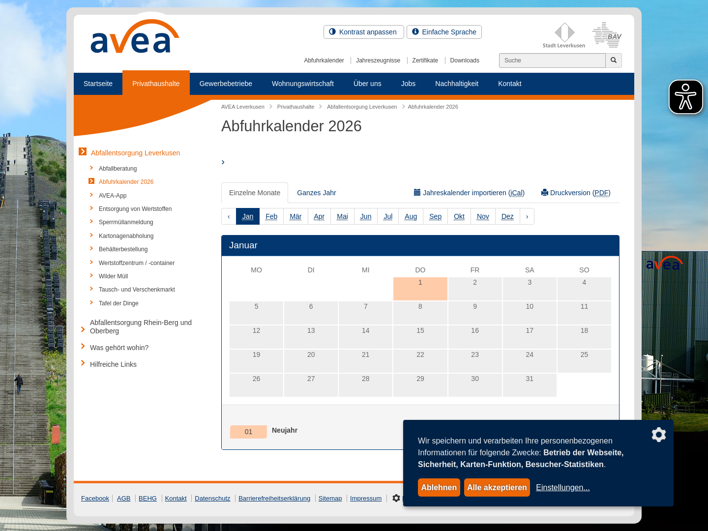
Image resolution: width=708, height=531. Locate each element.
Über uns (368, 84)
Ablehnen (439, 487)
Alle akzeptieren (497, 487)
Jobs (408, 84)
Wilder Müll (113, 276)
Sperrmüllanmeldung (126, 222)
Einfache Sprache (444, 32)
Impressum (366, 498)
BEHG (148, 498)
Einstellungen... (563, 487)
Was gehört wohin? (119, 348)
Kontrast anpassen (364, 32)
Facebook (95, 498)
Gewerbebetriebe (226, 84)
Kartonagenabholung (126, 236)
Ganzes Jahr (316, 193)
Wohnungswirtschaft (303, 84)
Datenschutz (212, 498)
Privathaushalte (156, 84)
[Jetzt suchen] (613, 60)
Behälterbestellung (123, 249)
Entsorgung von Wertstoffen (135, 209)
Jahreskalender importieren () (469, 193)
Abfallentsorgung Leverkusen (135, 153)
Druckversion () (576, 193)
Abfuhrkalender (324, 60)
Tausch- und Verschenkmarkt (137, 289)
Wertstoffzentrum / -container (137, 263)
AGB (123, 498)
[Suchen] (552, 60)
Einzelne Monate (254, 193)
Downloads (464, 60)
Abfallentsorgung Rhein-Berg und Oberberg (141, 327)
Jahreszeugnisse (378, 60)
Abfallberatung (118, 168)
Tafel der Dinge (119, 303)
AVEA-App (112, 195)
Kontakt (509, 84)
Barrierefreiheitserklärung (274, 498)
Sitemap (330, 498)
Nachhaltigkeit (456, 84)
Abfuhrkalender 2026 (126, 181)
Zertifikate (426, 60)
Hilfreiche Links (113, 364)
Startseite (98, 84)
